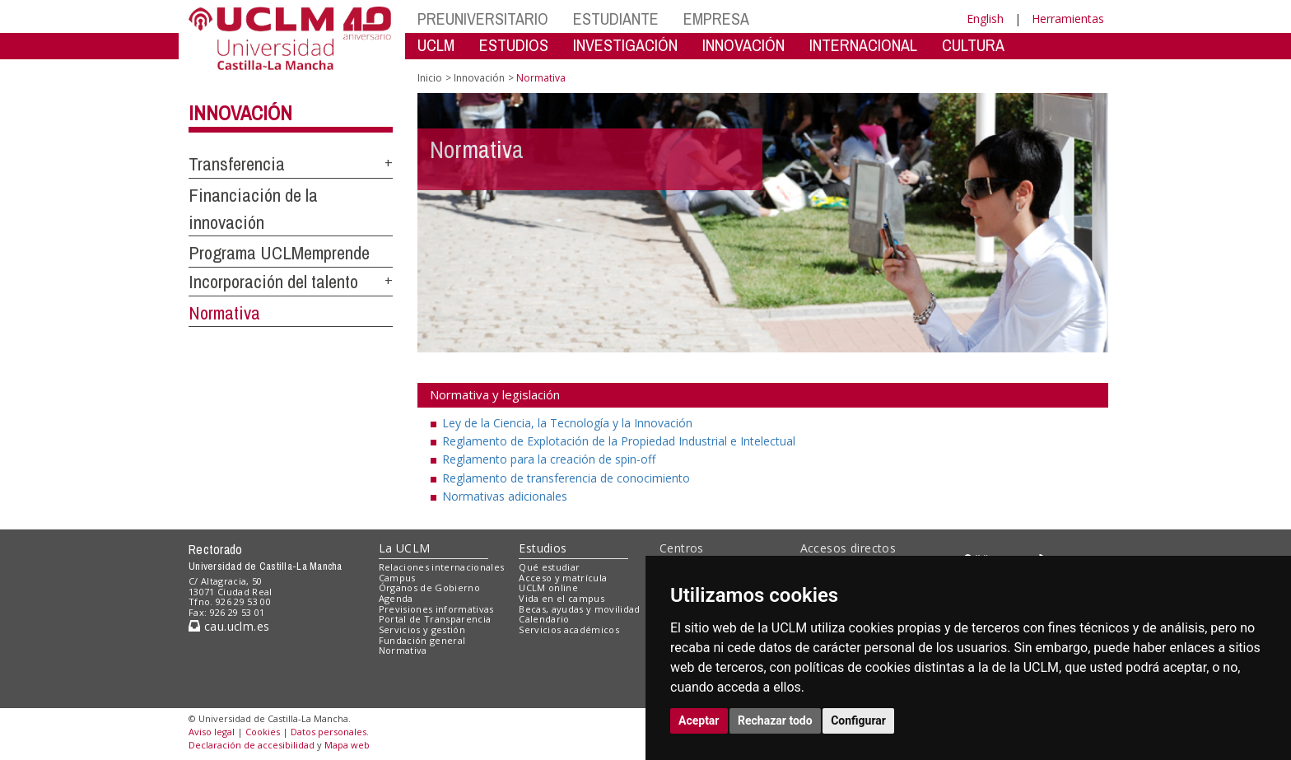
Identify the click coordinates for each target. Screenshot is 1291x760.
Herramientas (1068, 18)
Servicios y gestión (422, 629)
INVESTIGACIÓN (625, 45)
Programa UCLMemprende (279, 252)
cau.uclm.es (229, 626)
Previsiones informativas (436, 609)
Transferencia (237, 164)
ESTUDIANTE (616, 18)
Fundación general (422, 640)
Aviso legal (212, 731)
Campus (397, 577)
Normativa (224, 313)
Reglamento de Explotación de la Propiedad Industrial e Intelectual (618, 441)
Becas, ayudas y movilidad (579, 609)
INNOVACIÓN (743, 45)
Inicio (429, 78)
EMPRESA (716, 18)
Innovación (240, 113)
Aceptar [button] (699, 720)
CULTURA (973, 45)
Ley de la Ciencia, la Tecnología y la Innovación (567, 423)
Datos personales (328, 731)
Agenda (396, 598)
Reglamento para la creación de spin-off (548, 459)
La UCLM (405, 548)
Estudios (542, 548)
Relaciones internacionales (442, 567)
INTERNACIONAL (863, 45)
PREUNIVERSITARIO (482, 18)
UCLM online (548, 587)
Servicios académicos (569, 629)
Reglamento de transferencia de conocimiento (566, 478)
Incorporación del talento (273, 281)
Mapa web (347, 745)
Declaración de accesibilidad (252, 745)
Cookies (262, 731)
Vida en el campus (561, 598)
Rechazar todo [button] (775, 720)
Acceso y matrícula (563, 577)
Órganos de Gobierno (429, 587)
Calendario (544, 619)
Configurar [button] (858, 720)
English (985, 18)
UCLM (435, 45)
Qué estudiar (549, 567)
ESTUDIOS (513, 45)
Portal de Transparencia (435, 619)
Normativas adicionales (504, 496)
